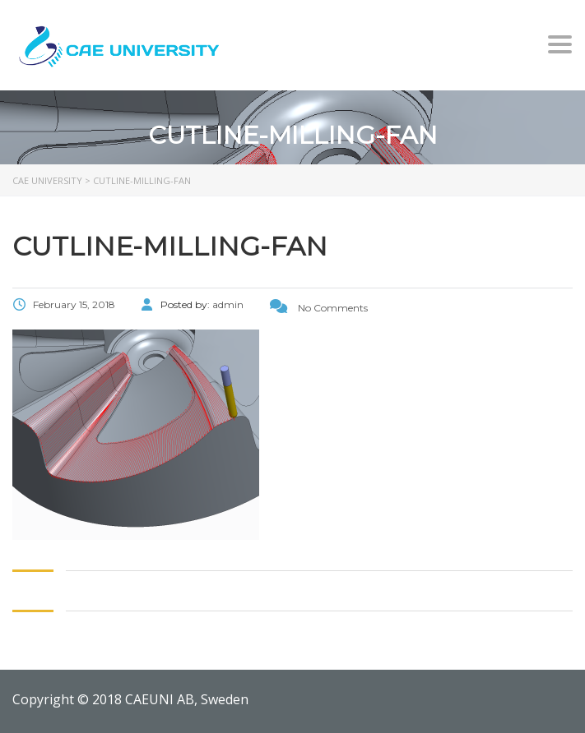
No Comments (319, 308)
